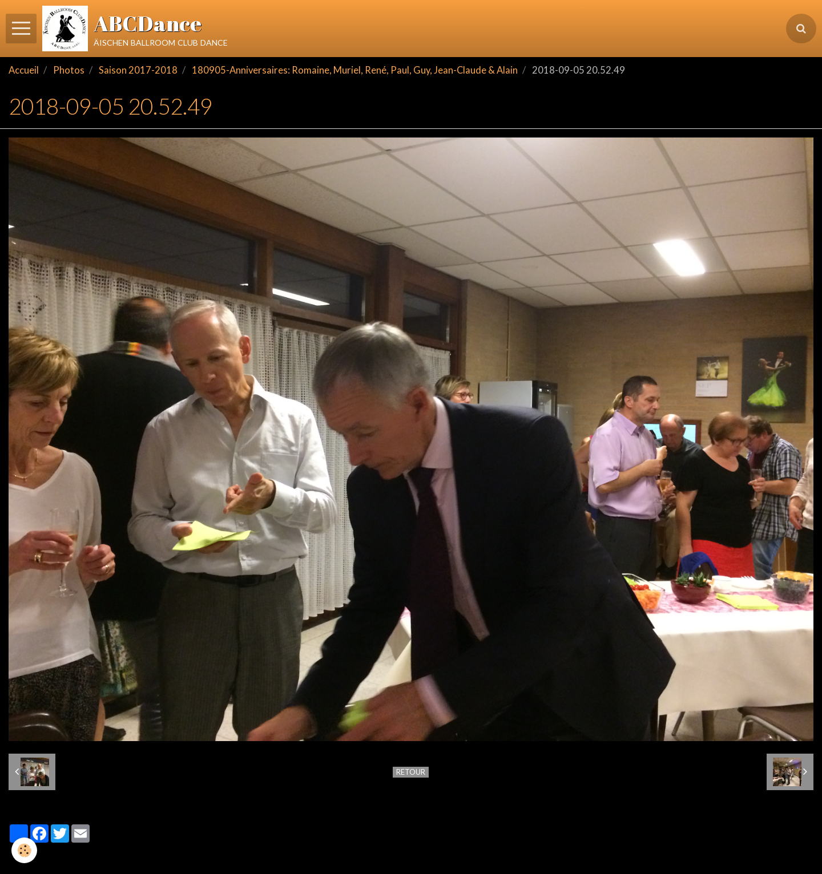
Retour (410, 771)
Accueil (24, 70)
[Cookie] (24, 850)
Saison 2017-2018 (138, 70)
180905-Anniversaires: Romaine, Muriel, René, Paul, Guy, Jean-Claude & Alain (355, 70)
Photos (68, 70)
